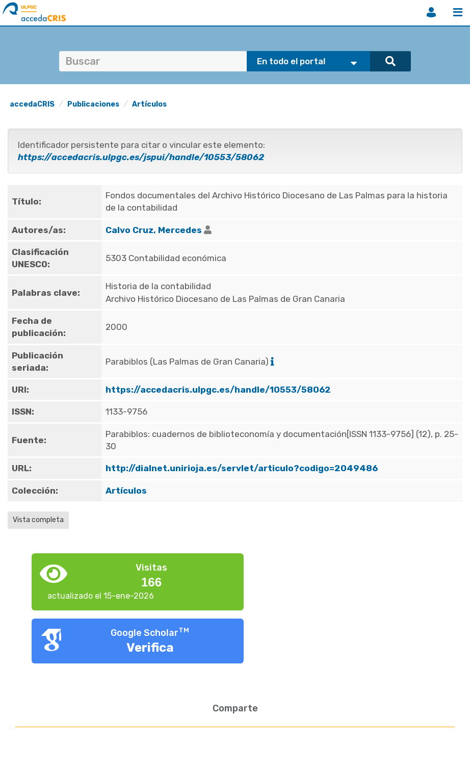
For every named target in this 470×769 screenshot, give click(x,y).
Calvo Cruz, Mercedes (154, 230)
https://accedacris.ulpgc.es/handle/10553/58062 (218, 390)
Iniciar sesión (431, 12)
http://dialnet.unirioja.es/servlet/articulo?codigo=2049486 (242, 468)
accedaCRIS (32, 104)
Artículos (149, 104)
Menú (458, 12)
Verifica (150, 647)
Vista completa (38, 520)
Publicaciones (93, 104)
